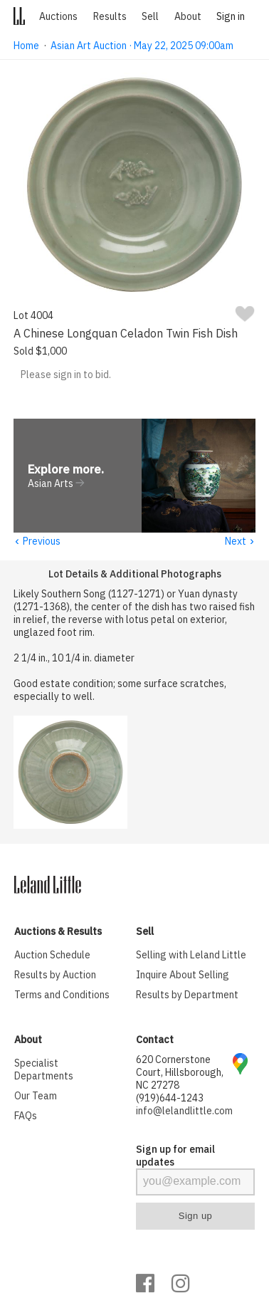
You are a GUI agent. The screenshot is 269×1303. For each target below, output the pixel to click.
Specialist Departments (43, 1070)
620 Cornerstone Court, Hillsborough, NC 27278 (179, 1073)
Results (110, 16)
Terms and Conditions (62, 995)
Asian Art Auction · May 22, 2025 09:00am (142, 45)
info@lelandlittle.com (184, 1111)
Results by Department (187, 995)
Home (26, 45)
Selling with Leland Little (191, 955)
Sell (150, 16)
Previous (37, 541)
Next (240, 541)
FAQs (25, 1116)
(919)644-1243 (170, 1098)
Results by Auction (55, 975)
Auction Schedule (52, 955)
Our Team (35, 1096)
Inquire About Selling (182, 975)
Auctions (58, 16)
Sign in (230, 16)
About (187, 16)
